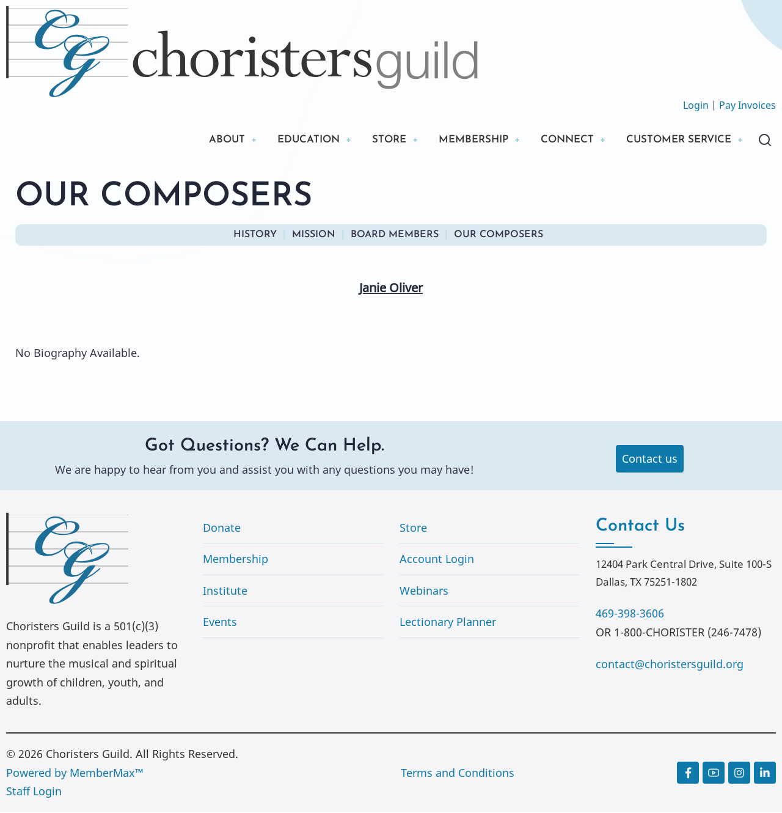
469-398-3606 (630, 614)
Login (696, 105)
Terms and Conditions (457, 774)
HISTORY (255, 236)
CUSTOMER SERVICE (674, 140)
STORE (369, 140)
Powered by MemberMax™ (75, 774)
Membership (235, 560)
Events (220, 623)
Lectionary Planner (448, 623)
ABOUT (197, 140)
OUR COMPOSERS (498, 236)
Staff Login (34, 792)
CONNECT (556, 140)
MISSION (313, 236)
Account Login (437, 560)
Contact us (650, 459)
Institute (225, 591)
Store (413, 528)
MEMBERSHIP (457, 140)
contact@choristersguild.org (670, 665)
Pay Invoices (747, 105)
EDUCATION (284, 140)
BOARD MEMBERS (395, 236)
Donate (222, 528)
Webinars (424, 591)
